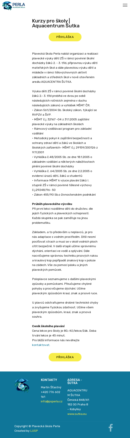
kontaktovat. (41, 345)
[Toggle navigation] (125, 5)
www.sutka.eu (77, 414)
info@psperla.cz (51, 401)
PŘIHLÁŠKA (65, 37)
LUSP (34, 430)
